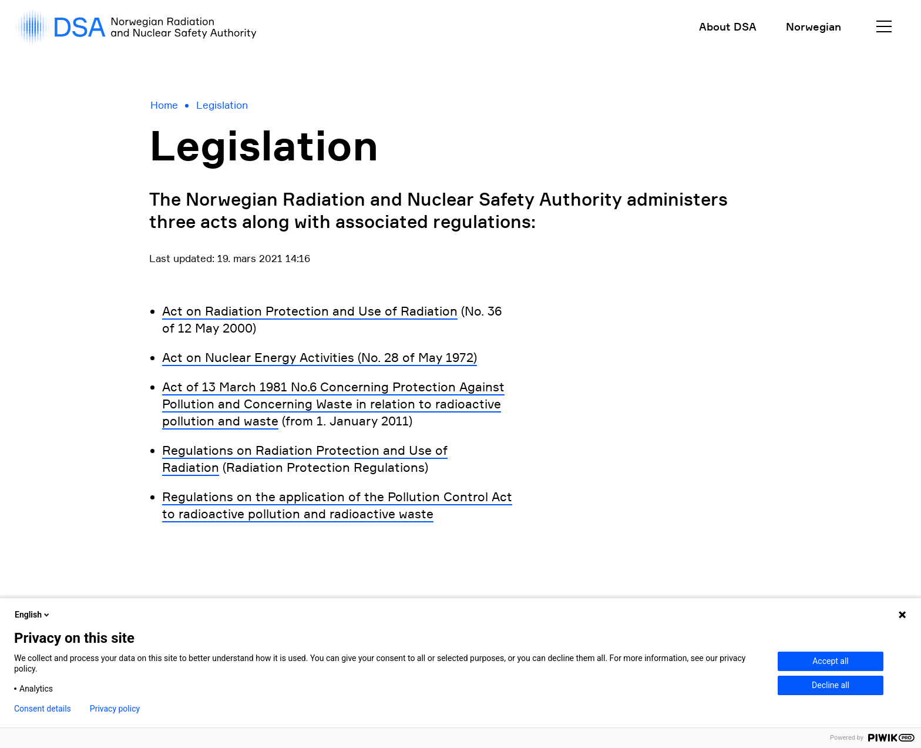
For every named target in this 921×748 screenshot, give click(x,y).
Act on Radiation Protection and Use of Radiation (310, 311)
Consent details (42, 708)
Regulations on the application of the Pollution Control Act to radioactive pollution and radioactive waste (337, 505)
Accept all (830, 661)
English (33, 614)
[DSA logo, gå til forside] (135, 27)
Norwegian (813, 26)
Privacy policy (115, 708)
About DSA (728, 26)
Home (164, 105)
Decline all (830, 685)
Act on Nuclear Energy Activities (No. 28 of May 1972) (319, 357)
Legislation (222, 105)
